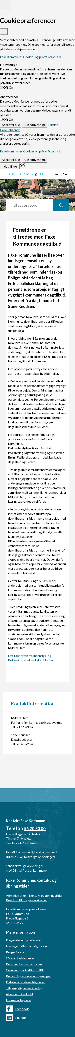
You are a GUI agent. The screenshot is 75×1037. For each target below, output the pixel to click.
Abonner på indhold (19, 994)
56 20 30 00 (35, 828)
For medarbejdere (18, 1000)
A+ (65, 174)
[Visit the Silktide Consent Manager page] (22, 166)
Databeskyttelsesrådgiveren (25, 982)
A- (56, 174)
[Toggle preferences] (5, 5)
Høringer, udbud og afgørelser (26, 946)
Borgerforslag (16, 952)
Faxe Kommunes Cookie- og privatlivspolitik (30, 57)
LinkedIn (16, 1017)
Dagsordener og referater (23, 940)
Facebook (17, 1008)
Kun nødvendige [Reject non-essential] (35, 125)
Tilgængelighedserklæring (24, 988)
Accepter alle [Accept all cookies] (11, 125)
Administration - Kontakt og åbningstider (34, 895)
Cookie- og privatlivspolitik (25, 970)
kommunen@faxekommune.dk (37, 852)
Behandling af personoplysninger (28, 976)
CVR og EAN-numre (20, 958)
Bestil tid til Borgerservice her (26, 900)
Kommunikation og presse (24, 964)
